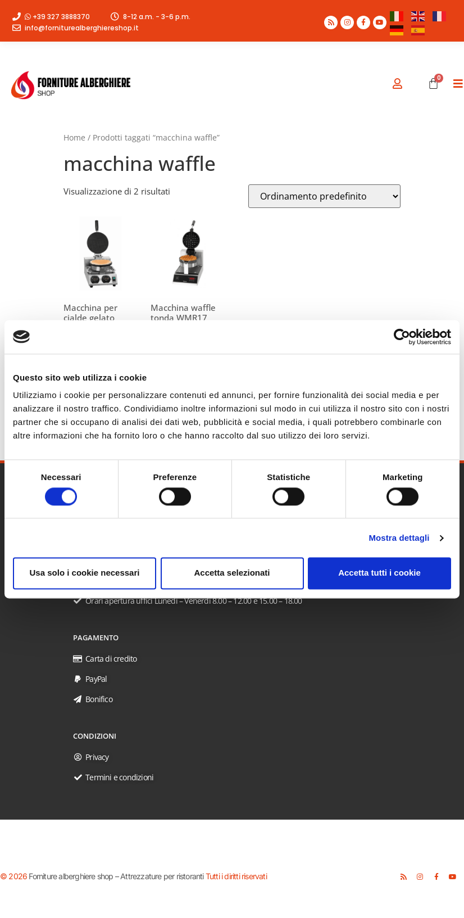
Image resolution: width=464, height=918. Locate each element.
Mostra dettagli (399, 537)
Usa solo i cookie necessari (85, 573)
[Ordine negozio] (324, 196)
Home (74, 137)
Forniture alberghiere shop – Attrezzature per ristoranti (116, 876)
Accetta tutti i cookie (379, 573)
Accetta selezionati (232, 573)
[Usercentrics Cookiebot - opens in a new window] (402, 336)
